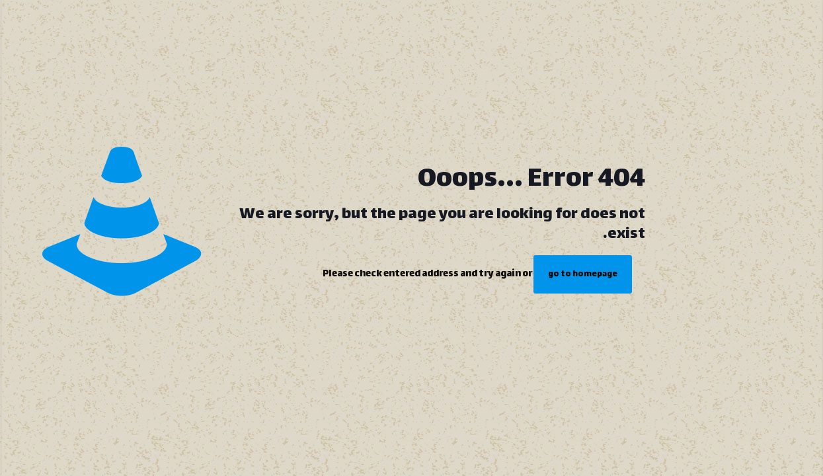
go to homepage (582, 274)
